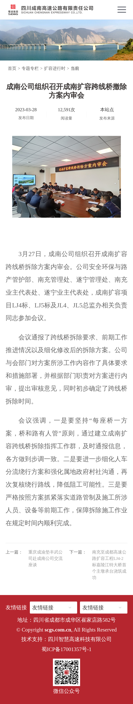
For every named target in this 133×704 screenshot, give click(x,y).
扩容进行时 (54, 68)
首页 (12, 68)
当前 (75, 68)
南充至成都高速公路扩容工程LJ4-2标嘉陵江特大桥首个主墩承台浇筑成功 (109, 565)
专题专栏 (30, 68)
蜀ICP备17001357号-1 (66, 649)
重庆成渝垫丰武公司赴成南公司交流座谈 (45, 558)
